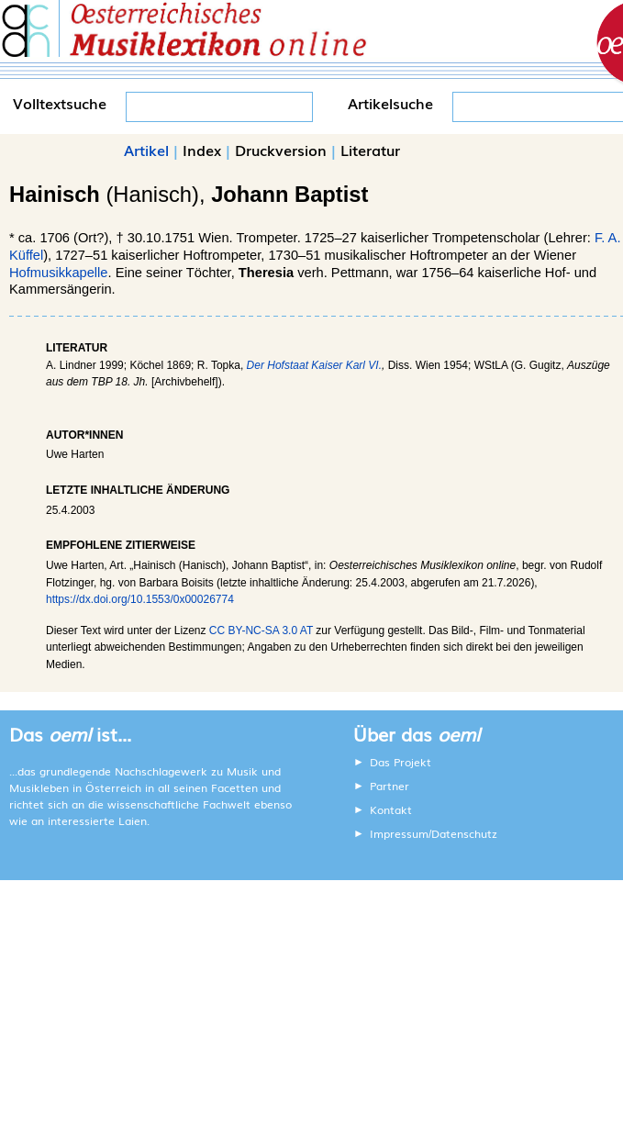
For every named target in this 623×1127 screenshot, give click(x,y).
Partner (389, 785)
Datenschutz (464, 833)
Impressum (399, 833)
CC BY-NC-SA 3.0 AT (261, 630)
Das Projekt (400, 761)
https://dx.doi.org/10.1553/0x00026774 (140, 599)
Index (202, 150)
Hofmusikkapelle (58, 272)
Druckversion (281, 150)
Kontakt (391, 809)
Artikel (146, 150)
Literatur (370, 150)
